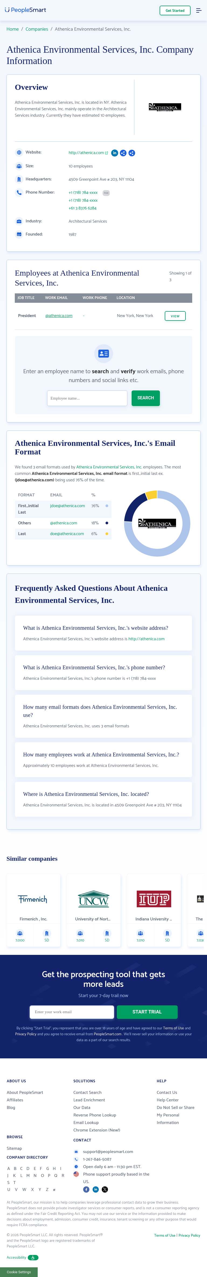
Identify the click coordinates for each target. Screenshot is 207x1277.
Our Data (81, 1107)
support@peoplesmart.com (103, 1151)
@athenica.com (58, 315)
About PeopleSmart (25, 1092)
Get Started (175, 11)
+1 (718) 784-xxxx (83, 193)
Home (12, 29)
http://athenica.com (86, 153)
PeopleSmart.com (107, 1034)
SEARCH (146, 397)
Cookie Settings (19, 1272)
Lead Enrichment (89, 1100)
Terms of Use (173, 1028)
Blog (11, 1107)
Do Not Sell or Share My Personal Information (175, 1115)
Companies (37, 29)
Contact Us (167, 1092)
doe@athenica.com (67, 534)
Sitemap (14, 1148)
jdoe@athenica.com (67, 506)
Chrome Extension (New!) (96, 1130)
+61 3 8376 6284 (83, 208)
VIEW (175, 316)
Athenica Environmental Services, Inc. (109, 467)
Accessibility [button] (22, 1258)
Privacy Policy (25, 1034)
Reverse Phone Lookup (94, 1115)
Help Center (168, 1100)
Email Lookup (86, 1122)
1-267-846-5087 (92, 1159)
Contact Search (87, 1092)
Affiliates (15, 1100)
